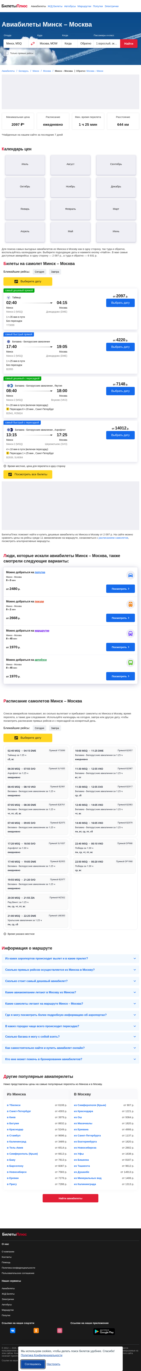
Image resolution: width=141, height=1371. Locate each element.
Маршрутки (84, 6)
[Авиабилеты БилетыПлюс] (15, 1235)
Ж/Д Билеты (55, 6)
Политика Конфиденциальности (41, 1355)
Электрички (112, 6)
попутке (40, 572)
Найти (128, 43)
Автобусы (70, 6)
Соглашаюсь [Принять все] (33, 1364)
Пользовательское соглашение (18, 1273)
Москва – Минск (95, 71)
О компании (8, 1251)
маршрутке (42, 630)
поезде (39, 601)
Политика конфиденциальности (18, 1267)
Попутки (98, 6)
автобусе (41, 659)
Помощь (6, 1262)
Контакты (6, 1257)
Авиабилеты (38, 6)
